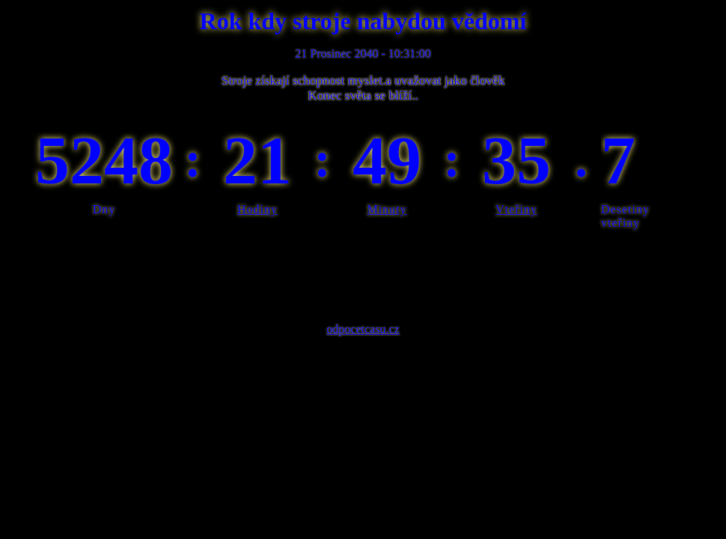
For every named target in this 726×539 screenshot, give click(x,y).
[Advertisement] (363, 271)
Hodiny (257, 209)
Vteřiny (516, 209)
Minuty (386, 209)
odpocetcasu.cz (362, 329)
